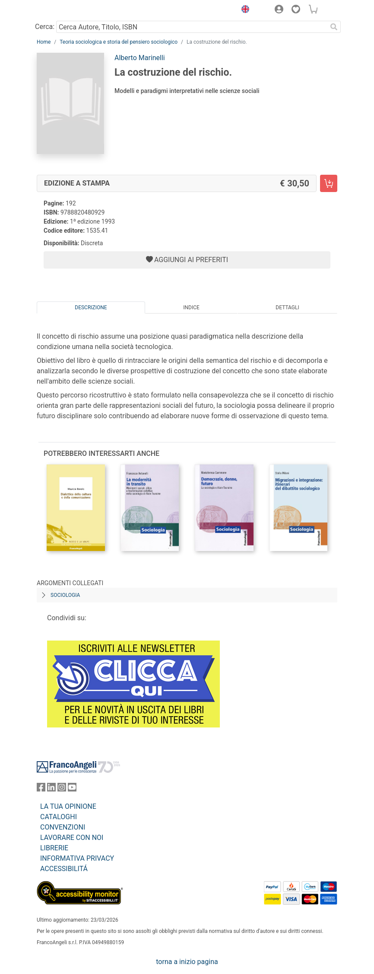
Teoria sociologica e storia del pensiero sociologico (118, 42)
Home (44, 42)
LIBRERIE (54, 848)
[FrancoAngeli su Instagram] (61, 789)
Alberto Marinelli (139, 58)
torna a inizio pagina (187, 962)
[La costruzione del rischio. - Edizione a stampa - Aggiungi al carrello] (328, 183)
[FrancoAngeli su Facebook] (41, 789)
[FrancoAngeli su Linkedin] (51, 789)
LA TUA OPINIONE (68, 806)
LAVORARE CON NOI (71, 837)
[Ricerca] (334, 27)
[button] (243, 10)
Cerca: (44, 26)
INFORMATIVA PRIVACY (77, 858)
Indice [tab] (191, 307)
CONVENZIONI (62, 827)
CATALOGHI (58, 817)
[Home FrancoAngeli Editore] (66, 10)
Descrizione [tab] (91, 307)
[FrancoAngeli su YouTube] (72, 789)
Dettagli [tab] (287, 307)
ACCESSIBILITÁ (64, 869)
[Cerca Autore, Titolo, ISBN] (191, 27)
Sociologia (65, 595)
